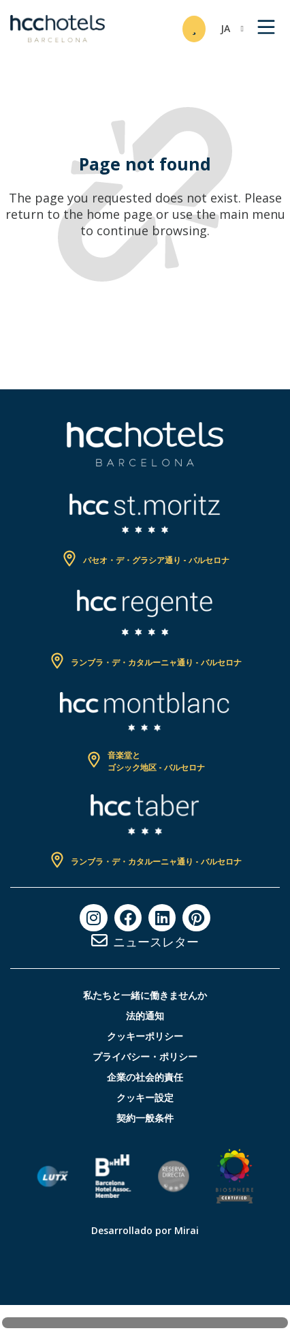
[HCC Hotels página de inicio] (57, 28)
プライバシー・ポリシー (145, 1056)
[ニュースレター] (99, 940)
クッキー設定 (145, 1097)
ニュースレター (156, 941)
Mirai (186, 1230)
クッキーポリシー (145, 1036)
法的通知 (145, 1015)
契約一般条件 (145, 1117)
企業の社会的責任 (145, 1076)
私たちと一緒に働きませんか (145, 995)
